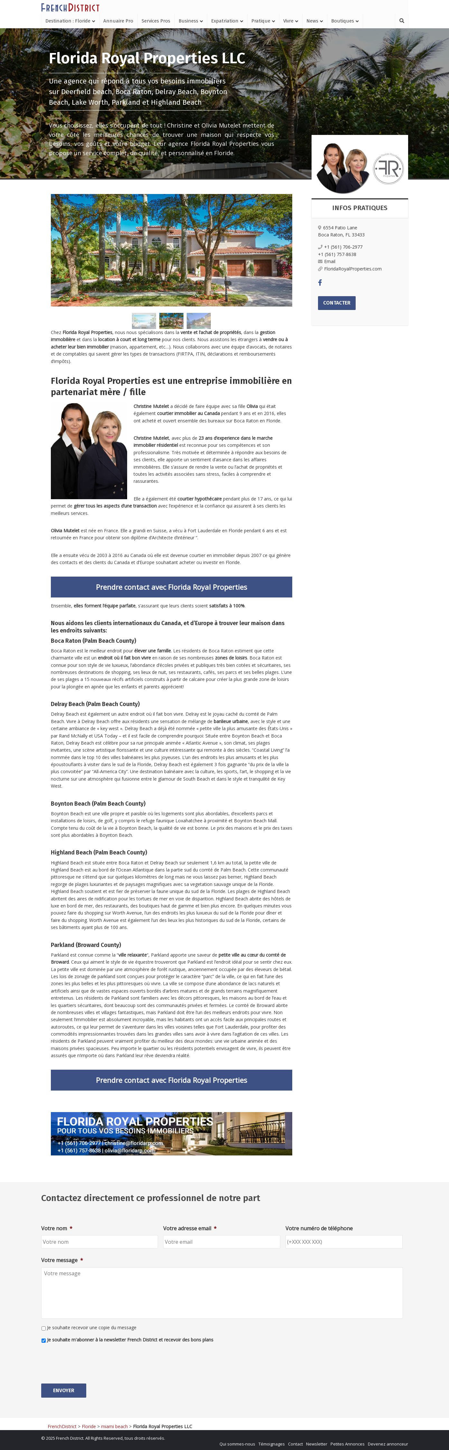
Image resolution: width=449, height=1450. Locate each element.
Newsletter (316, 1442)
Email (326, 261)
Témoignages (271, 1442)
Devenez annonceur (388, 1442)
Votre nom (56, 1228)
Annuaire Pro (118, 21)
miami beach (114, 1425)
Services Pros (156, 21)
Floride (89, 1425)
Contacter (337, 303)
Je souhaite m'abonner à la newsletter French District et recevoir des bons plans (130, 1340)
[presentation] (90, 1360)
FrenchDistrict (62, 1425)
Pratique (260, 21)
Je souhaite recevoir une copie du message (91, 1327)
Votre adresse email (190, 1228)
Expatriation (225, 21)
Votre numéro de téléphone (319, 1228)
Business (188, 21)
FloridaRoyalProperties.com (350, 269)
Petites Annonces (348, 1442)
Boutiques (342, 21)
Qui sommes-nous (237, 1442)
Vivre (288, 21)
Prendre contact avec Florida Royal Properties (171, 587)
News (312, 21)
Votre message (62, 1260)
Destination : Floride (67, 21)
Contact (295, 1442)
